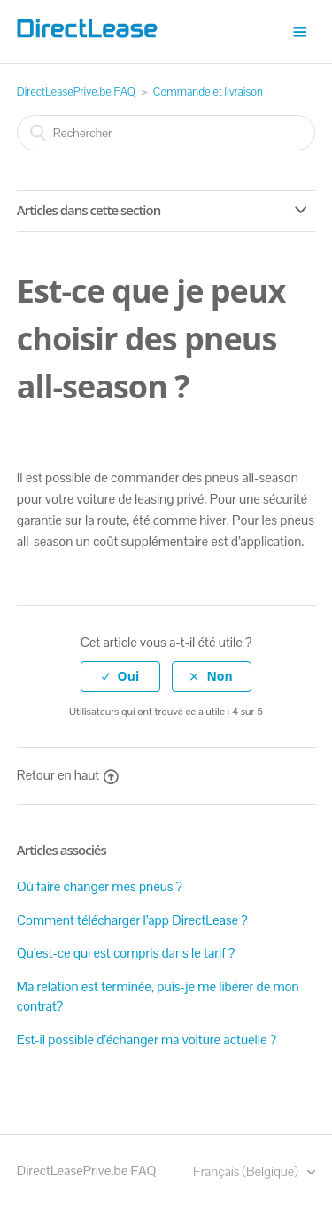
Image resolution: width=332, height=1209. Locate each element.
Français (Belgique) (247, 1171)
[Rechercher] (166, 132)
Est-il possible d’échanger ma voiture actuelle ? (146, 1039)
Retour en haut (68, 774)
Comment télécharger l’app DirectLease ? (132, 920)
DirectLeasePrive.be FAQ (76, 91)
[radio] (120, 676)
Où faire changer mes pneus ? (99, 886)
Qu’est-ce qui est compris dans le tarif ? (126, 952)
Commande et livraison (208, 91)
